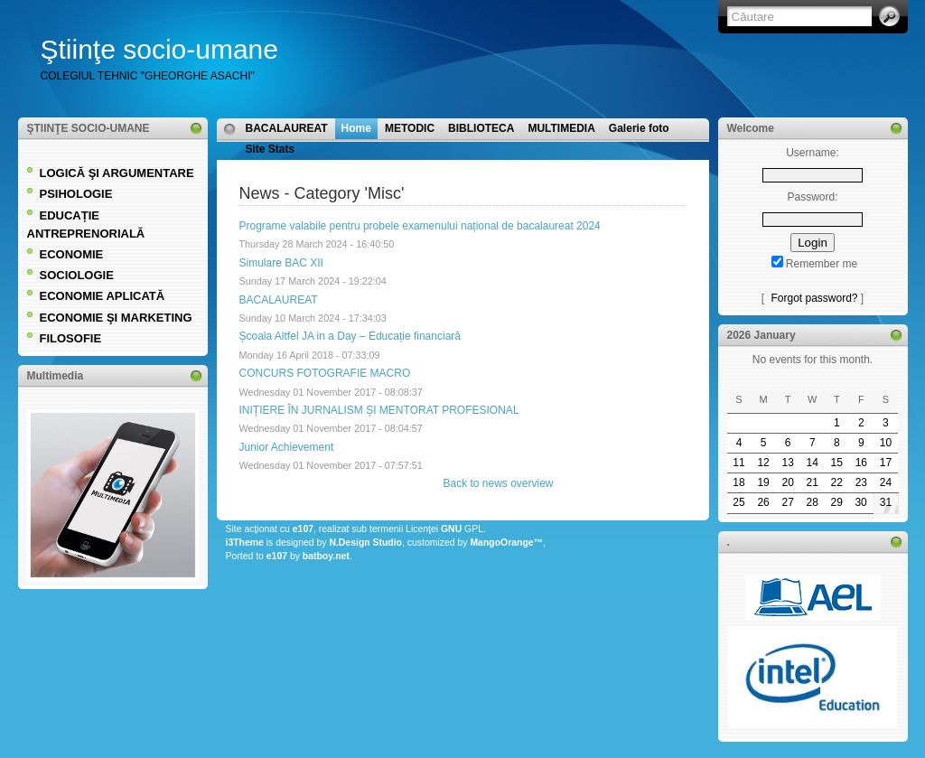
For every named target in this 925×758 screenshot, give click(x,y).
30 (860, 502)
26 (763, 502)
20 (787, 482)
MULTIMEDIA (561, 128)
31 (886, 502)
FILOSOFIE (71, 338)
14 (812, 462)
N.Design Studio (365, 542)
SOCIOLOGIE (77, 275)
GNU (451, 529)
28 (812, 502)
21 (812, 482)
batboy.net (326, 556)
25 (738, 502)
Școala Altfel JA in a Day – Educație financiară (350, 336)
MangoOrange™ (506, 542)
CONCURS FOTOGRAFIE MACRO (325, 373)
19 (763, 482)
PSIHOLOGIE (76, 194)
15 (837, 462)
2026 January (761, 335)
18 (738, 482)
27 (787, 502)
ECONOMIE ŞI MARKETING (116, 317)
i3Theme (245, 542)
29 (837, 502)
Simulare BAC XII (281, 263)
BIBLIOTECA (481, 128)
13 (787, 462)
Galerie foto (639, 128)
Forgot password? (814, 298)
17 (886, 462)
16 (861, 462)
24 (886, 482)
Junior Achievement (286, 447)
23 (861, 482)
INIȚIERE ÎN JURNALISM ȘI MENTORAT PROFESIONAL (379, 410)
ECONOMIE (72, 254)
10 (886, 442)
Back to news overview (498, 483)
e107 (303, 529)
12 (763, 462)
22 (837, 482)
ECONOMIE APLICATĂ (102, 296)
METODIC (409, 128)
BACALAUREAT (287, 128)
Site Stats (270, 149)
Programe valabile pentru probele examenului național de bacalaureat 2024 (420, 226)
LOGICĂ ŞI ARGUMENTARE (117, 173)
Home (356, 128)
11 (738, 462)
